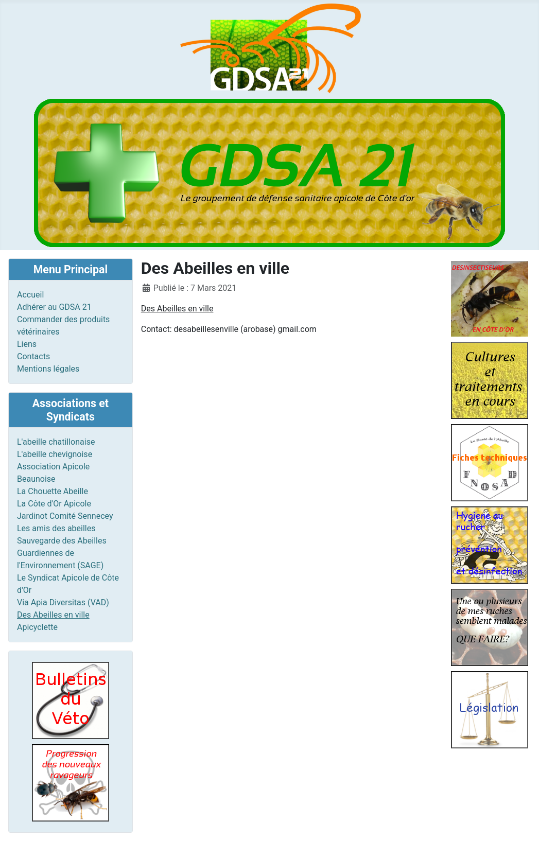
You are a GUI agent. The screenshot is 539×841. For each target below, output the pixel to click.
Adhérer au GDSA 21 (54, 307)
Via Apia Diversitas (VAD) (63, 602)
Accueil (30, 295)
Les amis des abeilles (56, 528)
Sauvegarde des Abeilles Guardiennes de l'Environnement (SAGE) (62, 553)
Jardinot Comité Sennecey (65, 516)
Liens (27, 344)
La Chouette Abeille (52, 491)
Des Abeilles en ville (53, 615)
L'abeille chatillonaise (56, 442)
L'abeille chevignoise (54, 454)
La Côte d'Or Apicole (54, 504)
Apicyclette (37, 627)
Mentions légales (48, 369)
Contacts (33, 356)
